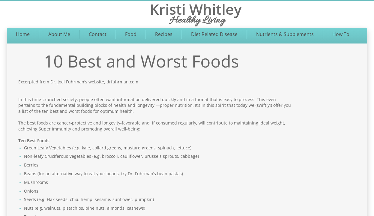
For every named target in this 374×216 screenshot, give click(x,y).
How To (340, 34)
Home (23, 34)
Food (130, 34)
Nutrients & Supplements (285, 34)
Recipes (163, 34)
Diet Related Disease (214, 34)
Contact (97, 34)
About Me (59, 34)
